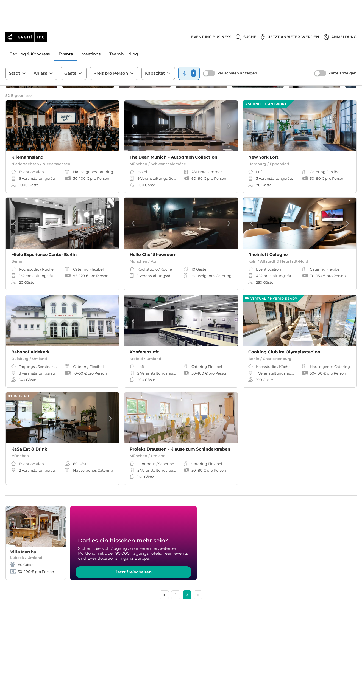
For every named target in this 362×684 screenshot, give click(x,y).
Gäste (73, 46)
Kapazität (158, 46)
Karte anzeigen (342, 46)
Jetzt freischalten (133, 577)
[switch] (209, 46)
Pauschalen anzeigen (237, 46)
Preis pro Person (114, 46)
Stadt (18, 46)
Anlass (44, 46)
